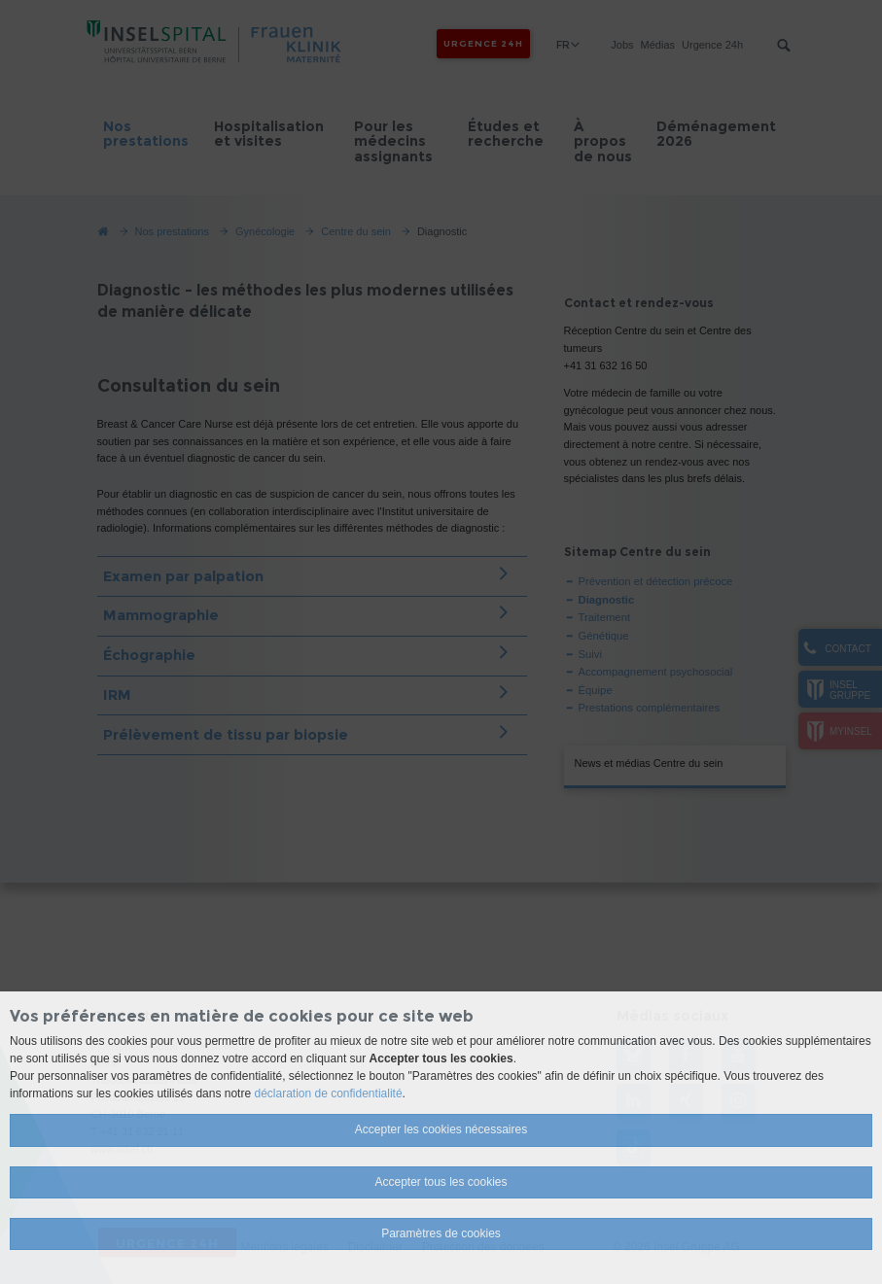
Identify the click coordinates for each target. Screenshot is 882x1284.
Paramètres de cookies (441, 1233)
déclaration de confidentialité (328, 1093)
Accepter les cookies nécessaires (441, 1129)
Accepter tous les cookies (440, 1182)
